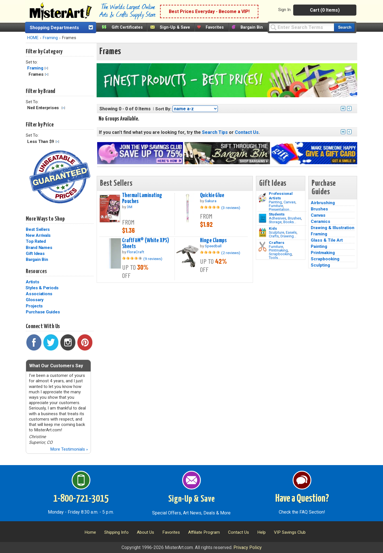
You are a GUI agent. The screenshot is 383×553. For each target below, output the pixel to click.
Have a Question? (302, 499)
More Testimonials (69, 449)
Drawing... (288, 236)
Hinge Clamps (213, 240)
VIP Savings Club (290, 532)
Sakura (210, 201)
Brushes (294, 218)
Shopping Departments (54, 27)
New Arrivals (38, 235)
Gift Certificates (127, 27)
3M (129, 206)
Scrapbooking (280, 254)
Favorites (215, 27)
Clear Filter (46, 68)
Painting (275, 202)
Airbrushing (323, 202)
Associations (39, 293)
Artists (32, 281)
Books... (289, 222)
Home (90, 532)
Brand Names (39, 247)
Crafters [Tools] (276, 242)
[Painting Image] (262, 198)
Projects (34, 306)
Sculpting (320, 265)
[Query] (301, 27)
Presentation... (280, 209)
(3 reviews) (230, 207)
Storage (275, 222)
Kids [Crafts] (273, 228)
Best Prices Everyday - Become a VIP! (209, 11)
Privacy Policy (247, 547)
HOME (33, 37)
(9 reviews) (152, 258)
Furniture (276, 206)
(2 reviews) (230, 252)
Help (261, 532)
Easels (291, 232)
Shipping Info (116, 532)
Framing (50, 37)
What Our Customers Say (56, 365)
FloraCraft (135, 252)
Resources (36, 271)
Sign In (284, 9)
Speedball (213, 246)
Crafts (274, 236)
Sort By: (163, 108)
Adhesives (277, 218)
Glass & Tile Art (327, 240)
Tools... (274, 258)
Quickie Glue (212, 195)
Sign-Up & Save (175, 27)
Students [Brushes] (277, 214)
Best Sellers (38, 229)
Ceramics (320, 221)
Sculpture (276, 232)
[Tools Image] (262, 247)
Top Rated (36, 241)
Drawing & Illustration (332, 227)
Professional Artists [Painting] (281, 195)
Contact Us (247, 132)
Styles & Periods (42, 287)
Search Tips (215, 132)
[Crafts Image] (262, 232)
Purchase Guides (43, 312)
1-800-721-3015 (80, 499)
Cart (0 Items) (325, 10)
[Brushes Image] (262, 218)
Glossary (35, 299)
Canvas (289, 202)
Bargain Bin (252, 27)
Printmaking (278, 250)
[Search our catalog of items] (344, 27)
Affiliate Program (204, 532)
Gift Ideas (35, 253)
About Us (145, 532)
